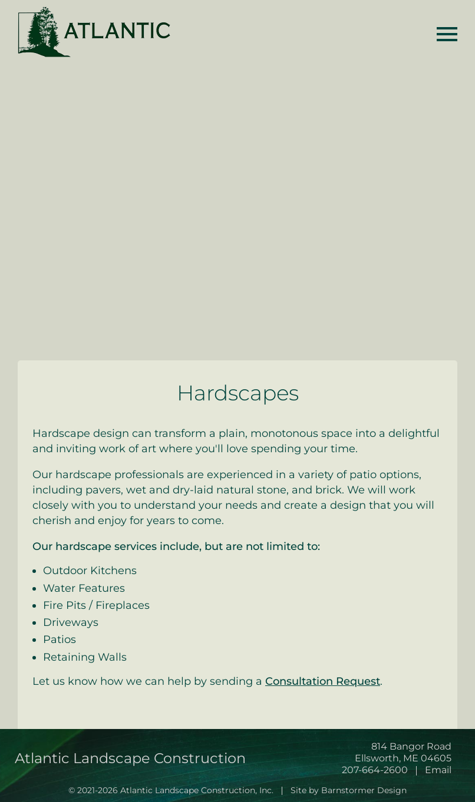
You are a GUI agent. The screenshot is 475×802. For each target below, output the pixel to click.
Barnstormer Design (364, 790)
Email (438, 770)
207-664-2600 (375, 770)
